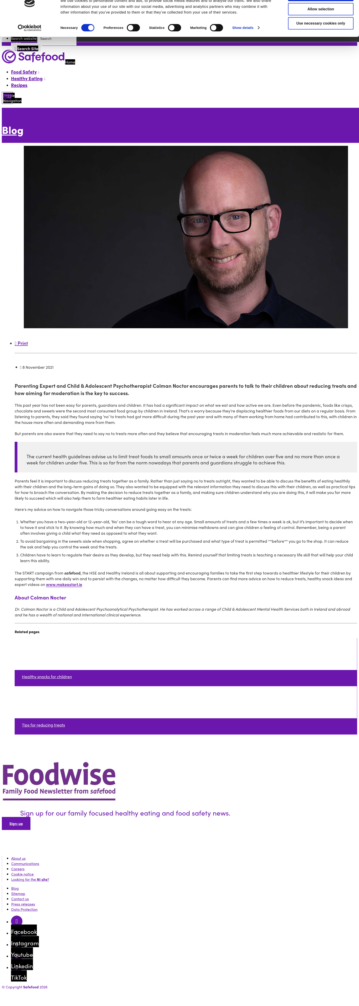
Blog (13, 129)
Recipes (19, 84)
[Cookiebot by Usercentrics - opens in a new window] (30, 44)
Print (21, 342)
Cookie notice (22, 874)
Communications (25, 863)
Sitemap (18, 893)
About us (18, 858)
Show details (242, 44)
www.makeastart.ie (64, 584)
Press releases (23, 904)
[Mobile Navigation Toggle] (7, 98)
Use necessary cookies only (320, 40)
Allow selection (320, 26)
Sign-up (16, 823)
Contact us (20, 898)
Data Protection (24, 909)
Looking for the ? (30, 879)
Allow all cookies (321, 12)
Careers (17, 868)
